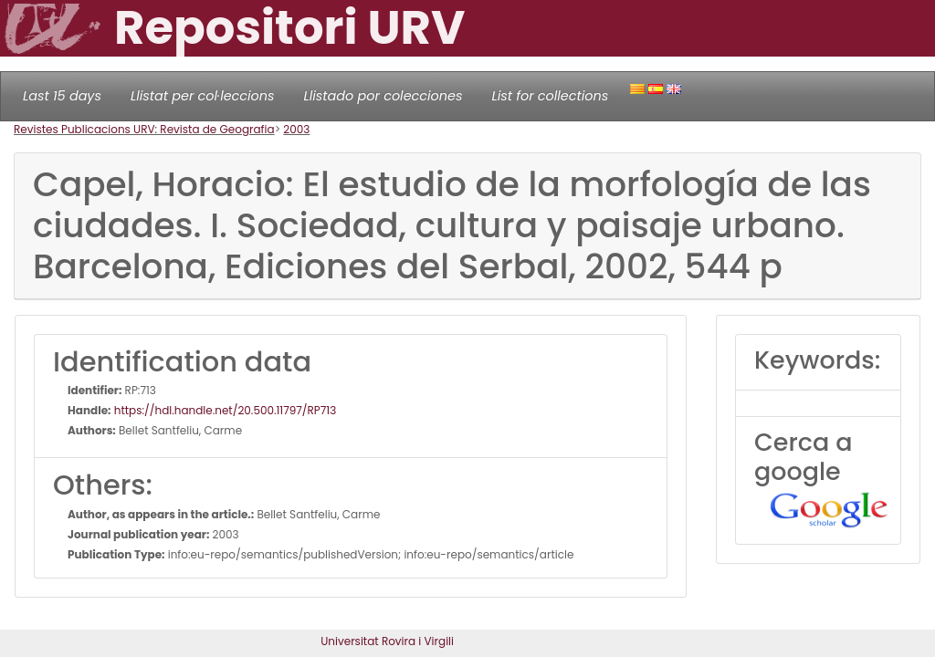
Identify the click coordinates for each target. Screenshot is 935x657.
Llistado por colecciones (383, 96)
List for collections (549, 96)
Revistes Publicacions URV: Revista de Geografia (144, 129)
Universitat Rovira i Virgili (387, 641)
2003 (296, 129)
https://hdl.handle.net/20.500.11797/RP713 (224, 410)
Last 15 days (62, 96)
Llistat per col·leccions (203, 96)
